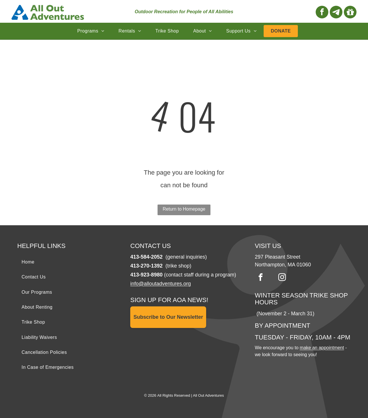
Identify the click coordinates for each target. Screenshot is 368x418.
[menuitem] (91, 31)
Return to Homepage (184, 209)
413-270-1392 (146, 266)
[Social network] (336, 13)
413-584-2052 (146, 257)
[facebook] (322, 13)
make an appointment (322, 347)
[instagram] (282, 278)
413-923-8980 (146, 275)
